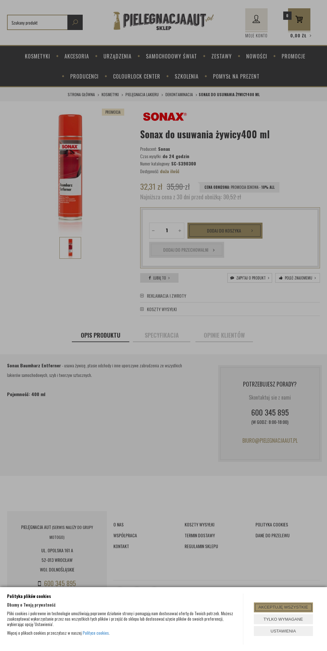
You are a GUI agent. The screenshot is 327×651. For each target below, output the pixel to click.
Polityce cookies (96, 633)
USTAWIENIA (283, 631)
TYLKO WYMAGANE (283, 619)
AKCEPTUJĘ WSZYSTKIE (283, 607)
